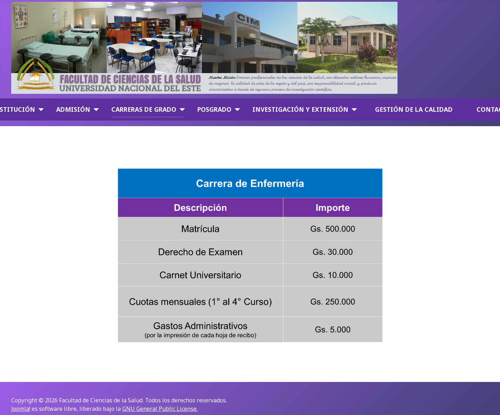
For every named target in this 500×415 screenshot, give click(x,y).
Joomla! (20, 409)
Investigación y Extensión (300, 109)
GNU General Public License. (160, 409)
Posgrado (214, 109)
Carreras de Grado (143, 109)
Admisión (73, 109)
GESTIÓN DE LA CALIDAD (414, 109)
